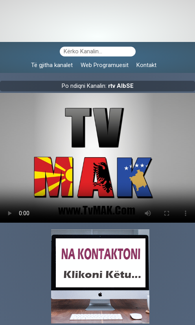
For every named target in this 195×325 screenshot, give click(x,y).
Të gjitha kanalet (52, 65)
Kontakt (146, 65)
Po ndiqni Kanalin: (98, 85)
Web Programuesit (105, 65)
